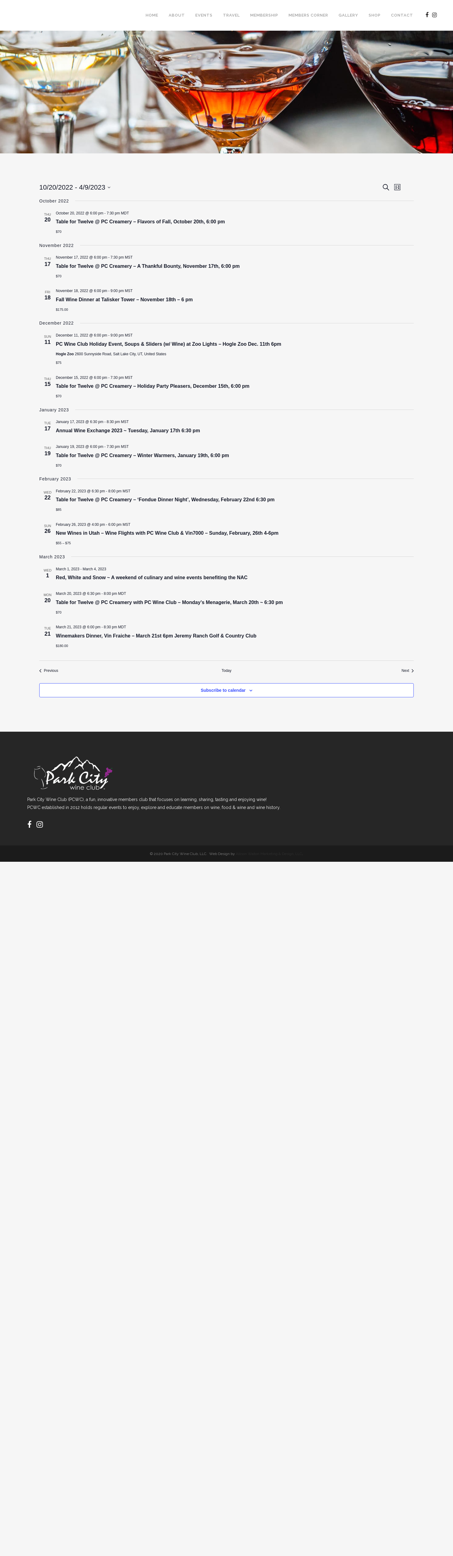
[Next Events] (62, 228)
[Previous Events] (50, 228)
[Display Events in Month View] (378, 202)
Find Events (331, 201)
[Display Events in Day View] (395, 202)
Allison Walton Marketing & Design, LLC (269, 1548)
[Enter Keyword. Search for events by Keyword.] (180, 202)
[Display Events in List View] (361, 202)
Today (80, 227)
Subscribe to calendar (371, 1360)
